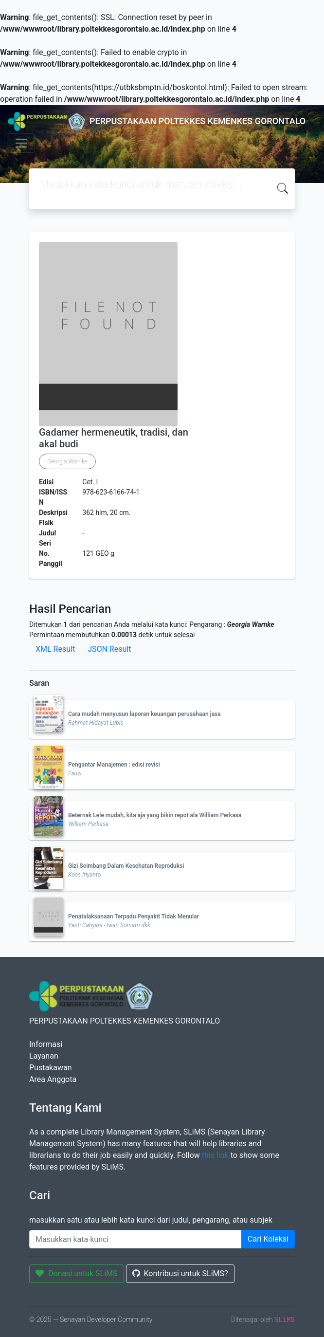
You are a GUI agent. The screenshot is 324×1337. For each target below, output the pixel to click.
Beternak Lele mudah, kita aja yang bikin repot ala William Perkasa (154, 815)
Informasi (45, 1044)
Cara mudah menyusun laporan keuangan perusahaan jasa (144, 714)
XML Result (55, 649)
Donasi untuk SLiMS (77, 1273)
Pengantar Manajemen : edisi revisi (114, 764)
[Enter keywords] (135, 1239)
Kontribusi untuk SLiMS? (180, 1273)
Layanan (43, 1056)
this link (215, 1155)
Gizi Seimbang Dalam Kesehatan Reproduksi (126, 865)
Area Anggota (52, 1079)
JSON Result (109, 649)
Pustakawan (50, 1067)
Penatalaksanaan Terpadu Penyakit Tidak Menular (133, 916)
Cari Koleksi (268, 1239)
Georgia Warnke (67, 461)
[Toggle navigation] (21, 143)
